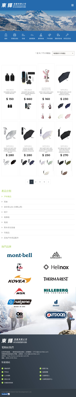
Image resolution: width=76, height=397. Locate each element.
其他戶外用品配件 (10, 238)
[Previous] (27, 182)
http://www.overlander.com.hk (18, 356)
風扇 (5, 222)
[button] (63, 53)
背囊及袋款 (14, 36)
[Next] (48, 182)
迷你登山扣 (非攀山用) (12, 207)
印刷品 (5, 233)
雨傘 (5, 202)
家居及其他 (67, 36)
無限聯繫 (44, 372)
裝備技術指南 (7, 383)
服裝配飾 (32, 36)
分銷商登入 (45, 375)
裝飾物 (5, 217)
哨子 (5, 212)
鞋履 (23, 36)
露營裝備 (41, 36)
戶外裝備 (36, 21)
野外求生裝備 (8, 227)
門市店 (5, 372)
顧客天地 (44, 368)
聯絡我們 (6, 368)
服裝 (6, 36)
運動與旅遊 (58, 36)
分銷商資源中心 (46, 379)
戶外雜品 (45, 21)
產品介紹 (6, 379)
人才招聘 (6, 375)
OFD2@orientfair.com (40, 352)
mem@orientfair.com (32, 354)
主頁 (30, 21)
